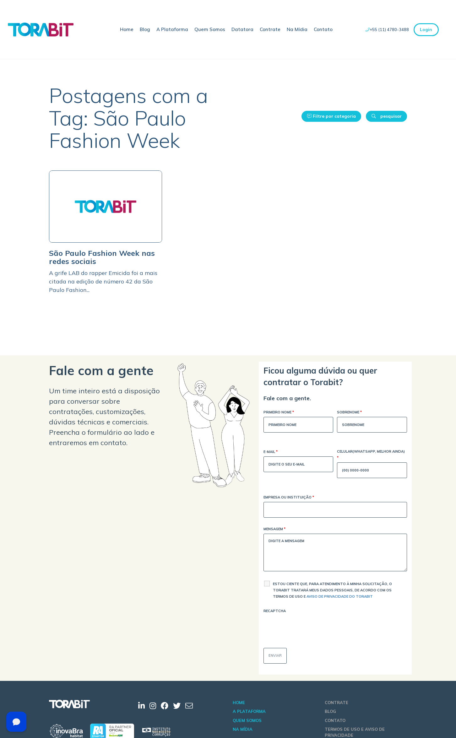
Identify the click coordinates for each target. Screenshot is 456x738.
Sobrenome (349, 412)
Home (126, 29)
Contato (323, 29)
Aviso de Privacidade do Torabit (340, 596)
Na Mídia (297, 29)
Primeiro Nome (278, 412)
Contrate (270, 29)
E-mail (270, 452)
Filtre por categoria (331, 116)
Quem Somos (209, 29)
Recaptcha (274, 611)
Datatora (242, 29)
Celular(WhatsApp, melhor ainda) (371, 455)
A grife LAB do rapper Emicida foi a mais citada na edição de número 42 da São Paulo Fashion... (103, 281)
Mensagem (274, 529)
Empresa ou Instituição (288, 497)
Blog (145, 29)
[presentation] (311, 628)
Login (426, 29)
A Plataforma (172, 29)
